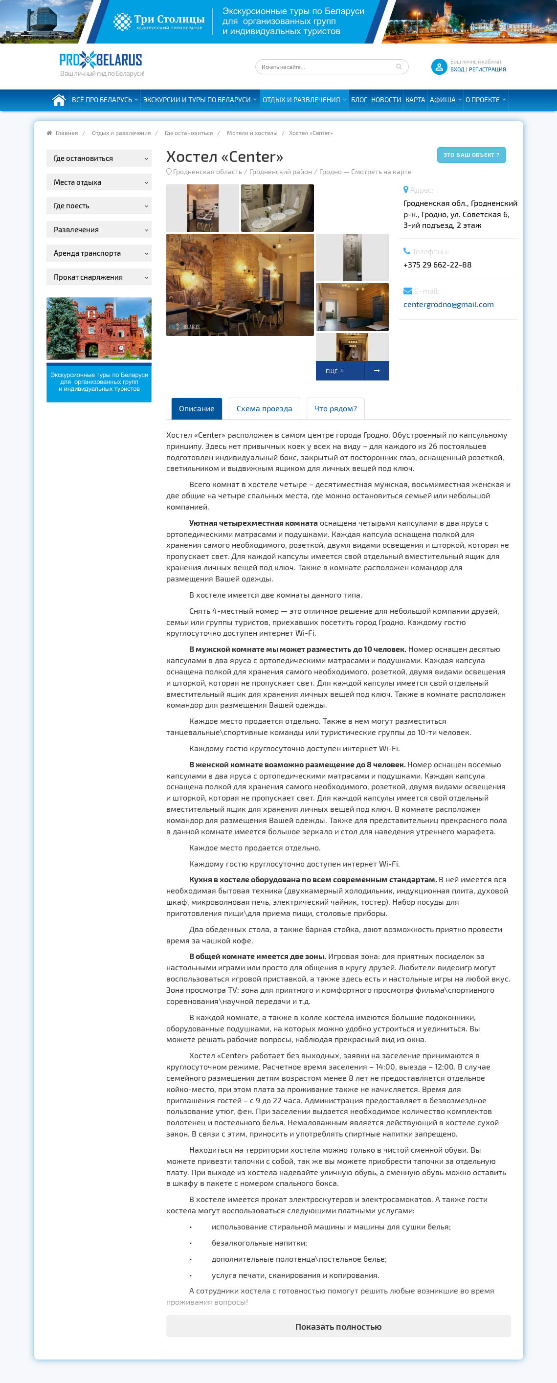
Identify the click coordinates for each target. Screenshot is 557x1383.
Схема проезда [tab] (264, 408)
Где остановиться (189, 132)
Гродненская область (207, 171)
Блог (359, 99)
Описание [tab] (197, 408)
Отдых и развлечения (301, 99)
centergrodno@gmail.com (448, 304)
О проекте (483, 99)
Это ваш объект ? (472, 154)
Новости (386, 99)
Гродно (330, 171)
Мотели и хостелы (252, 132)
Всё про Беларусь (102, 99)
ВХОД (457, 69)
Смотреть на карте (381, 171)
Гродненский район (280, 171)
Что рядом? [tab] (335, 408)
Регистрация (487, 69)
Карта (415, 99)
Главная (67, 132)
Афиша (443, 99)
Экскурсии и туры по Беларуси (197, 99)
